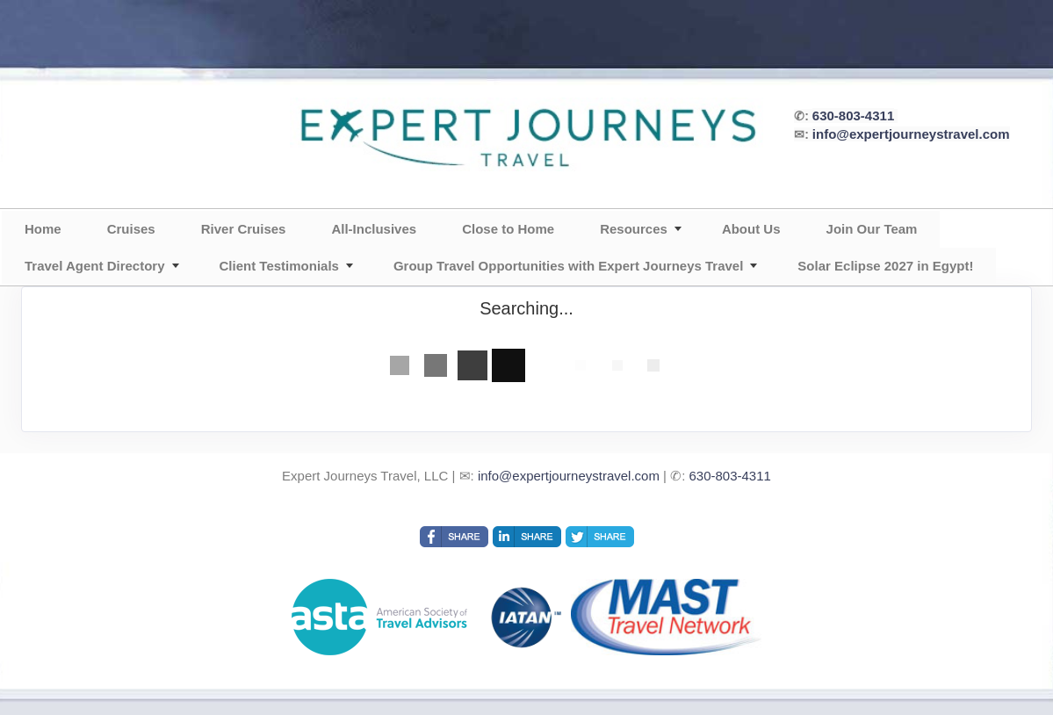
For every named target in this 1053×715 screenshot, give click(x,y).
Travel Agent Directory (95, 265)
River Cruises (243, 228)
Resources (633, 228)
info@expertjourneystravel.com (911, 133)
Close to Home (508, 228)
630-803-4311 (853, 115)
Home (43, 228)
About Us (751, 228)
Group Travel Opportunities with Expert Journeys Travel (568, 265)
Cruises (131, 228)
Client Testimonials (279, 265)
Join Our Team (872, 228)
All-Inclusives (373, 228)
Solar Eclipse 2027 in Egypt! (885, 265)
